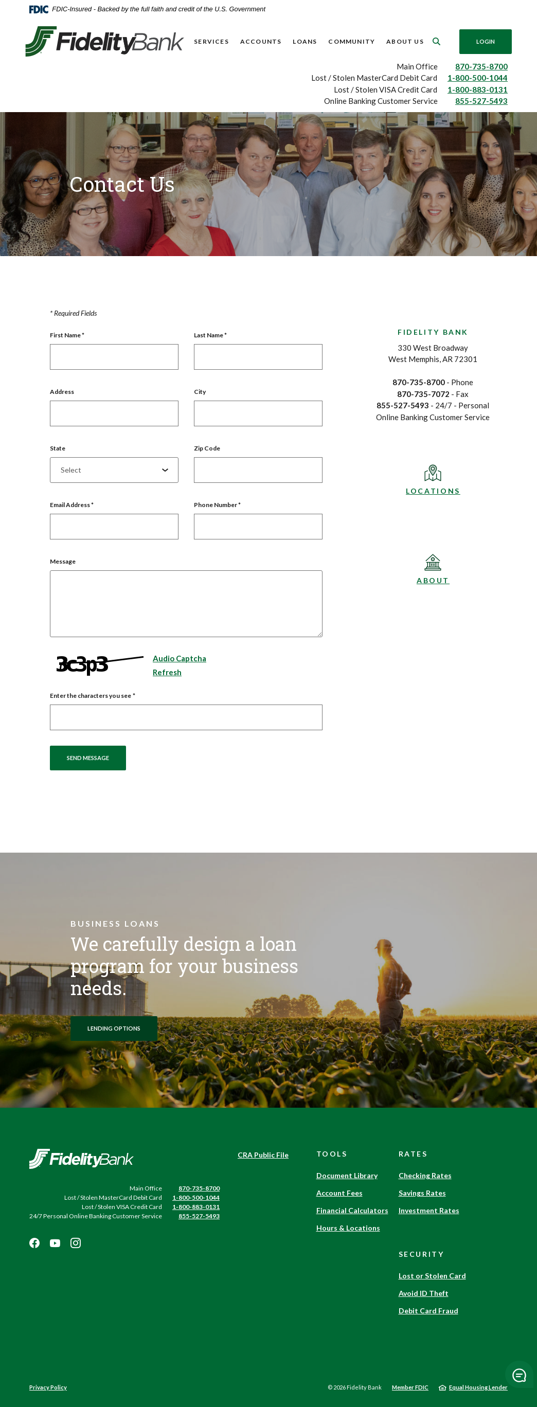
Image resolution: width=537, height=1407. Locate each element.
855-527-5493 (481, 100)
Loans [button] (305, 41)
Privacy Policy (48, 1387)
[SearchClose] (436, 41)
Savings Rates (422, 1192)
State (57, 448)
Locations (433, 490)
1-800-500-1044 (478, 77)
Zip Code (207, 448)
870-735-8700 (481, 66)
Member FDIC (410, 1387)
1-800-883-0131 (478, 89)
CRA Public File (263, 1155)
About (433, 580)
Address (62, 391)
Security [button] (421, 1254)
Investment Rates (429, 1210)
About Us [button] (405, 41)
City (200, 391)
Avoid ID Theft (424, 1293)
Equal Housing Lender (478, 1387)
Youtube (55, 1243)
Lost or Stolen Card (432, 1275)
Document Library (347, 1175)
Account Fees (339, 1192)
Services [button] (211, 41)
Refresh (167, 672)
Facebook (34, 1243)
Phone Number (217, 505)
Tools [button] (332, 1153)
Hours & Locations (348, 1227)
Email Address (72, 505)
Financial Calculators (352, 1210)
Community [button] (351, 41)
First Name (67, 335)
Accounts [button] (261, 41)
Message (63, 561)
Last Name (210, 335)
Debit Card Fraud (428, 1310)
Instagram (75, 1243)
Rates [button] (413, 1153)
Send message (88, 757)
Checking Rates (425, 1175)
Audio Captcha (179, 658)
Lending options (113, 1028)
